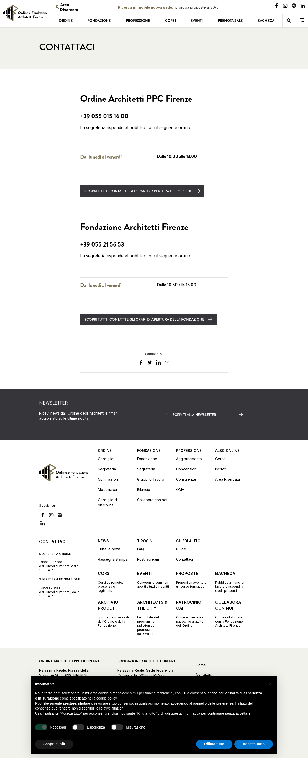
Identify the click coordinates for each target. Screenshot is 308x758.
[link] (25, 13)
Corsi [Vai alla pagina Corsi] (170, 20)
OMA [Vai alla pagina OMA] (180, 489)
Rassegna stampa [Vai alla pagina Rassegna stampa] (113, 559)
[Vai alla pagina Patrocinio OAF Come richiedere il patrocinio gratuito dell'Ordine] (192, 613)
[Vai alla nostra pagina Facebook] (276, 6)
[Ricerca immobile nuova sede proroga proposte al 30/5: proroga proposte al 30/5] (168, 7)
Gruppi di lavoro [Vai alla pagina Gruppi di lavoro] (150, 479)
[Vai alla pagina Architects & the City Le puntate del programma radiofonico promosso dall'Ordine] (153, 617)
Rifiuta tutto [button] (214, 744)
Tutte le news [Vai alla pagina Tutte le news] (109, 549)
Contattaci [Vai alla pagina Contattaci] (184, 559)
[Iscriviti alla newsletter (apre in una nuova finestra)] (203, 414)
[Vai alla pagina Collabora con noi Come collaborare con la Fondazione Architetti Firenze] (231, 613)
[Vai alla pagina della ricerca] (289, 20)
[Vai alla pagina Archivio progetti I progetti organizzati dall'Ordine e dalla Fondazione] (114, 613)
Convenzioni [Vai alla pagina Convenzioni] (186, 469)
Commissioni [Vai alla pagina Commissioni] (108, 479)
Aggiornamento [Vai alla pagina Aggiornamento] (189, 459)
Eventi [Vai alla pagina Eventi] (197, 20)
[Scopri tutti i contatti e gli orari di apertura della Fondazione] (148, 319)
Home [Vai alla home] (201, 665)
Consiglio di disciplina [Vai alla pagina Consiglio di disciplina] (108, 502)
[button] (270, 684)
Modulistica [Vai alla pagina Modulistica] (107, 489)
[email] (167, 363)
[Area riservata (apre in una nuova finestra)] (71, 7)
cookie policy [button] (106, 698)
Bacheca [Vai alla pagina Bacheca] (266, 20)
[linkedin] (158, 363)
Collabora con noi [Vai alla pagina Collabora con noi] (152, 500)
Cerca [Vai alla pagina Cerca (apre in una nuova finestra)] (220, 459)
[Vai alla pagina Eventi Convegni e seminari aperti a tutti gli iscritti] (153, 579)
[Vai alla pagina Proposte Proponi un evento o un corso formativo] (192, 579)
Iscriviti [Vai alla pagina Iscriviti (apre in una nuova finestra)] (221, 469)
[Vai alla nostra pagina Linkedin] (302, 6)
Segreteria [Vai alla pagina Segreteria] (107, 469)
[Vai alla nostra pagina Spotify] (294, 6)
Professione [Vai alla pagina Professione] (138, 20)
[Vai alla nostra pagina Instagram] (285, 6)
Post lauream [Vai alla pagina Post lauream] (148, 559)
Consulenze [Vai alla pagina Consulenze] (186, 479)
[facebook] (141, 363)
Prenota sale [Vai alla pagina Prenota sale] (230, 20)
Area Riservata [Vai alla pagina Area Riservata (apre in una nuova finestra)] (227, 479)
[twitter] (149, 363)
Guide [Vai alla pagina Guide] (181, 549)
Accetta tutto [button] (254, 744)
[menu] (301, 20)
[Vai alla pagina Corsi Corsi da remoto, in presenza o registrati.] (114, 581)
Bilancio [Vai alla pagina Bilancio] (143, 489)
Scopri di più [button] (54, 744)
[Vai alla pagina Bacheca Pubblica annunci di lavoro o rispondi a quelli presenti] (231, 581)
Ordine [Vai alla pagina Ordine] (66, 20)
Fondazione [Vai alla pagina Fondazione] (99, 20)
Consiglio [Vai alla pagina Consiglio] (106, 459)
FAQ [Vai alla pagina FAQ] (140, 549)
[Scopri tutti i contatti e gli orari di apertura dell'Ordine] (142, 191)
